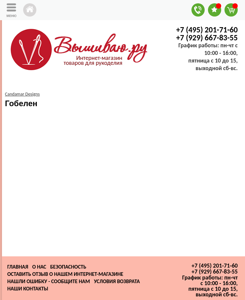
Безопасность (68, 267)
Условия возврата (117, 281)
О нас (39, 267)
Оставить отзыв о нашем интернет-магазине (65, 274)
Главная (17, 267)
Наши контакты (27, 288)
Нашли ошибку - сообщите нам (48, 281)
